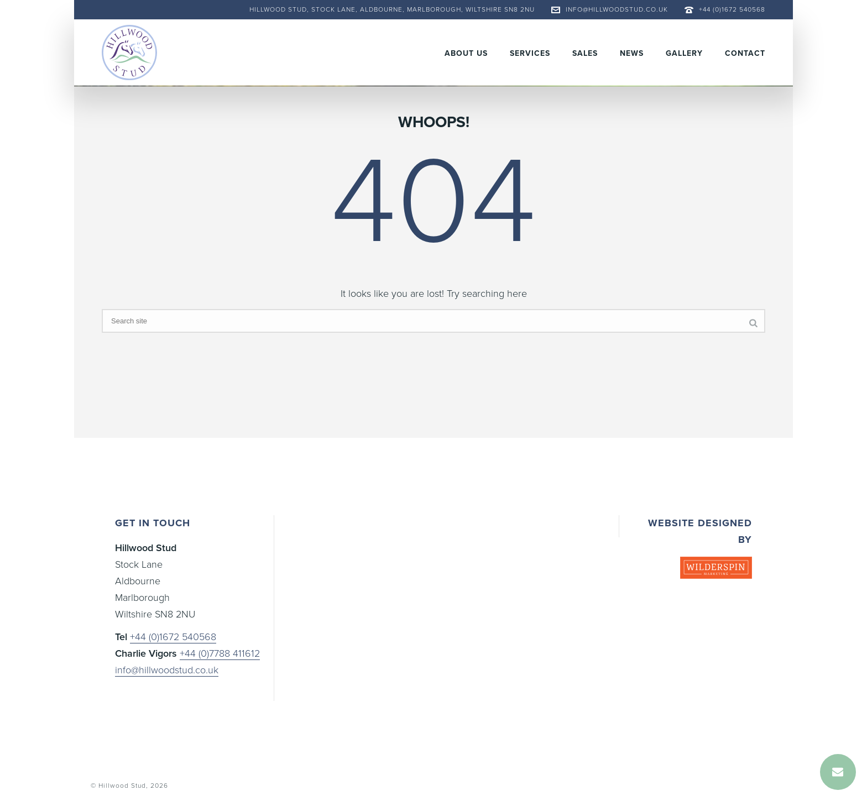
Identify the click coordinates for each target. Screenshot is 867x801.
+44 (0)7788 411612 (220, 653)
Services (530, 53)
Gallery (684, 53)
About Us (466, 53)
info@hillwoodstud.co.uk (617, 9)
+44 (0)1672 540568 (732, 9)
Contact (745, 53)
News (632, 53)
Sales (585, 53)
